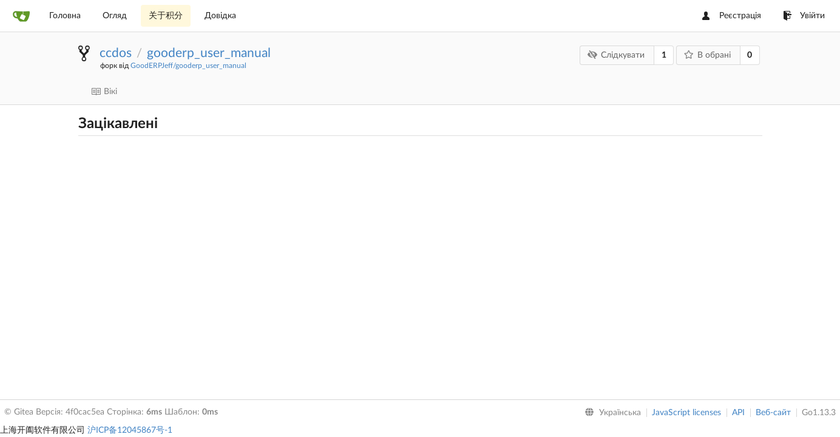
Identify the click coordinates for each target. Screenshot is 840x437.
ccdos (116, 53)
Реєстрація (731, 16)
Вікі (104, 92)
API (738, 412)
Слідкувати (616, 54)
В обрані (707, 54)
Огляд (115, 16)
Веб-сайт (773, 412)
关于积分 (166, 16)
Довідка (220, 16)
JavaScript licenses (686, 412)
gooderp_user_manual (209, 53)
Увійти (804, 16)
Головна (65, 16)
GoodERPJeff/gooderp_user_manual (188, 65)
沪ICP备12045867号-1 (129, 430)
